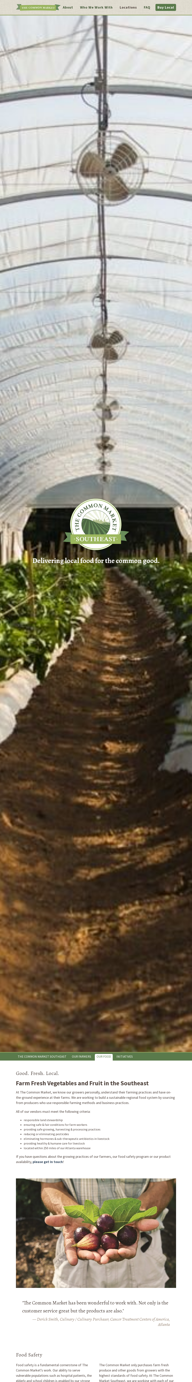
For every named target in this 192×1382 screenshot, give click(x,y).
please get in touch (48, 1162)
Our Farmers (81, 1056)
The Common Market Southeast (42, 1056)
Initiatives (124, 1056)
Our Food (104, 1056)
